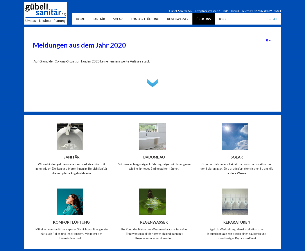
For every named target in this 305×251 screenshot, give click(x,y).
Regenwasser (154, 222)
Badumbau (154, 157)
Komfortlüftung (71, 222)
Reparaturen (236, 222)
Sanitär (71, 157)
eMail (277, 11)
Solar (237, 157)
